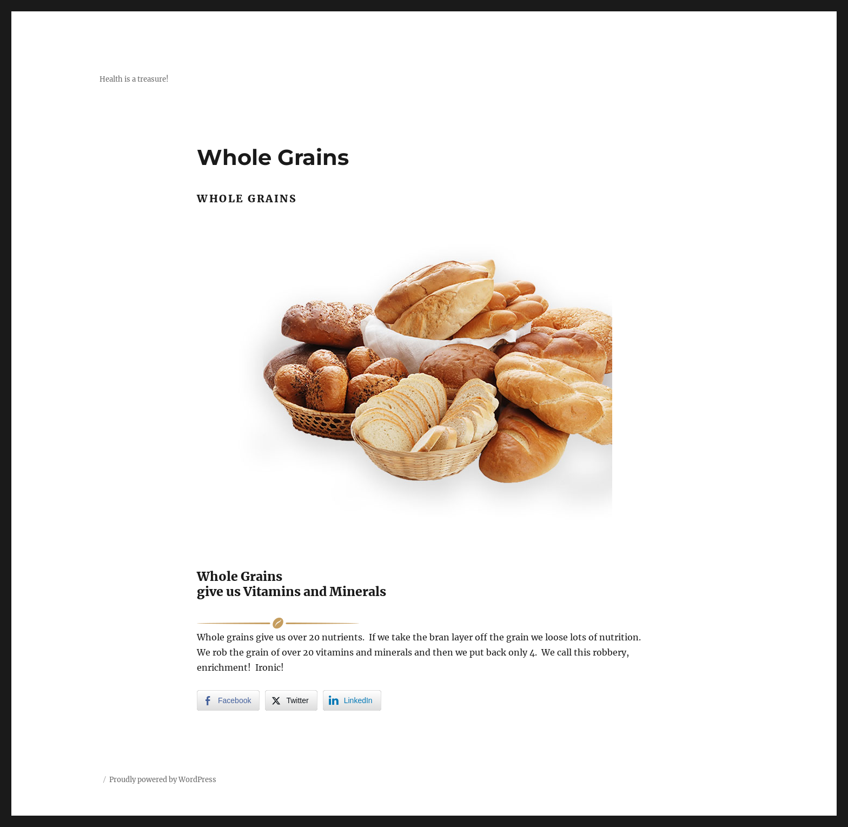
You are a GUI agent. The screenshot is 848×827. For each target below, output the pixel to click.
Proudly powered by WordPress (162, 779)
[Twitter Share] (291, 700)
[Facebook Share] (228, 700)
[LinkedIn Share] (352, 700)
